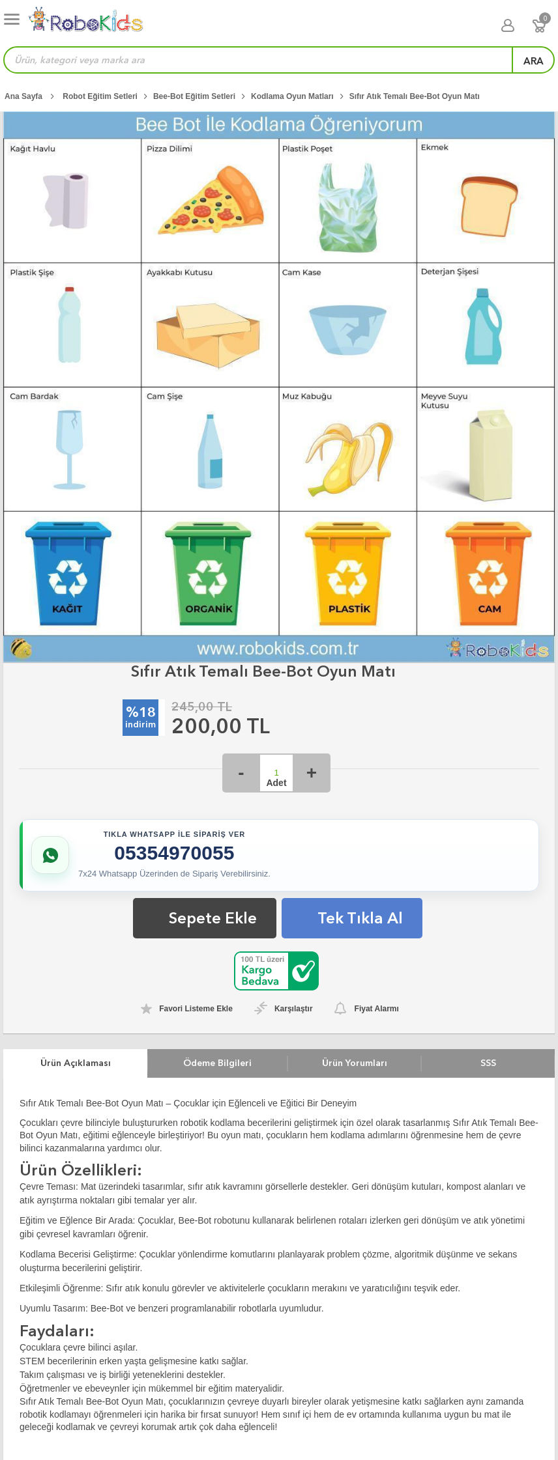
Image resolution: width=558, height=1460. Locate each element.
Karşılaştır (293, 1008)
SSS (488, 1063)
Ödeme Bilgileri (217, 1063)
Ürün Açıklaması (75, 1063)
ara (533, 61)
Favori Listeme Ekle (196, 1008)
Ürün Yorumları (354, 1063)
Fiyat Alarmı (377, 1008)
